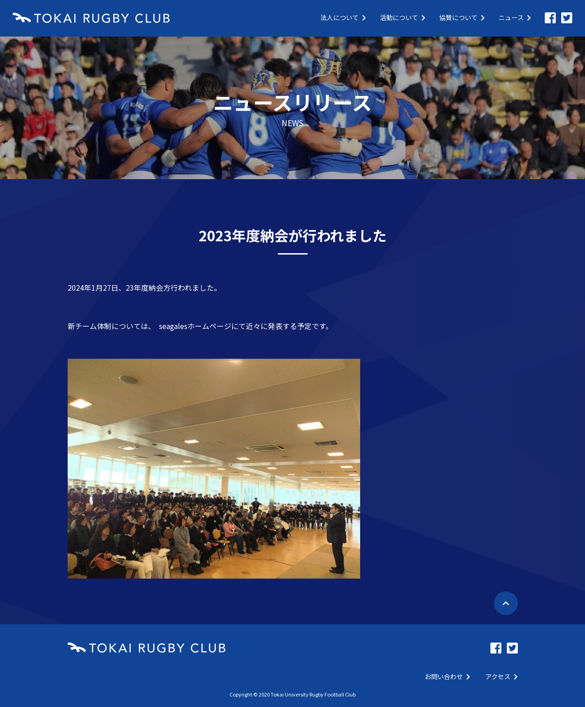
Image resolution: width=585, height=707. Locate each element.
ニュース (515, 17)
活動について (402, 17)
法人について (343, 17)
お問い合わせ (447, 676)
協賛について (462, 17)
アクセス (501, 676)
